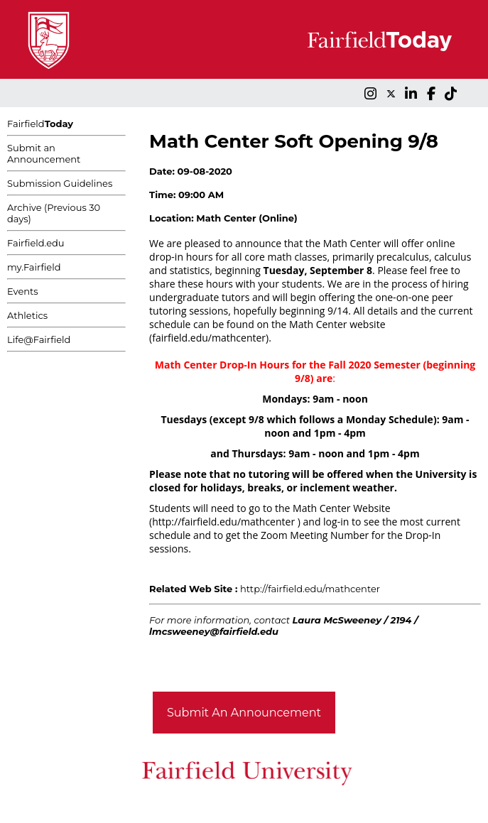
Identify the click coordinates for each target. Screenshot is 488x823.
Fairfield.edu (36, 243)
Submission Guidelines (59, 183)
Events (22, 291)
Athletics (27, 315)
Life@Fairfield (38, 339)
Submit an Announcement (43, 153)
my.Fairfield (34, 267)
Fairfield (40, 123)
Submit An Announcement (244, 712)
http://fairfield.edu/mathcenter (310, 588)
